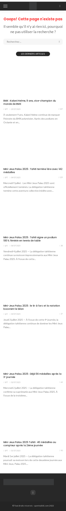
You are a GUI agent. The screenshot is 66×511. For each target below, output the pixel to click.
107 (60, 109)
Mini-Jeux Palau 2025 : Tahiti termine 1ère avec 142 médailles (32, 170)
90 (61, 450)
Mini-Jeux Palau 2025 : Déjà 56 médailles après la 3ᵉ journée (32, 375)
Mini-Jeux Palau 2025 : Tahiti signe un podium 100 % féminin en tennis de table (30, 239)
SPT (6, 109)
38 (61, 245)
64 (61, 382)
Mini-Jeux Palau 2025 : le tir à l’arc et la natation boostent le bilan (31, 307)
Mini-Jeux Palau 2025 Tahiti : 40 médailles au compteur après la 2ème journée (29, 443)
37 (61, 314)
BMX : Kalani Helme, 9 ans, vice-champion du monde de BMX (29, 102)
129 (60, 177)
